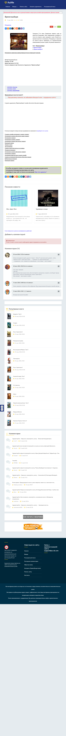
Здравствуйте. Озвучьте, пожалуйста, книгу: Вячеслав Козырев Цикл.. (32, 438)
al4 (24, 254)
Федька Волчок (17, 412)
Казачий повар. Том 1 (19, 376)
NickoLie (26, 266)
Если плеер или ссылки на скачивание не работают (18, 231)
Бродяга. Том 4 (17, 314)
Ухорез (15, 323)
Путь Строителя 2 (18, 332)
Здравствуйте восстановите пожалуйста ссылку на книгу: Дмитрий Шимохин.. (34, 446)
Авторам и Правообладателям (32, 568)
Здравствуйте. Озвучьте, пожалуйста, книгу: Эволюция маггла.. (30, 505)
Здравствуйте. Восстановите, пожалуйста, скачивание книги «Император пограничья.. (32, 498)
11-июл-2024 (10, 20)
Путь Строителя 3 (18, 367)
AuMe (9, 2)
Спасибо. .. (16, 460)
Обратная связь (28, 564)
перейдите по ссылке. (42, 130)
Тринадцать (16, 358)
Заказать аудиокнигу (36, 6)
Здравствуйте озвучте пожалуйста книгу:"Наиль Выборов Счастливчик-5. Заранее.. (35, 468)
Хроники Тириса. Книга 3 (20, 420)
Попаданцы (8, 25)
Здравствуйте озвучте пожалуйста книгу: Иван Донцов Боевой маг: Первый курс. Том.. (36, 453)
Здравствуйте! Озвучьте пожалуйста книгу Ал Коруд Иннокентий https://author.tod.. (35, 489)
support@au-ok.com (51, 551)
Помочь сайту (28, 571)
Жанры (14, 6)
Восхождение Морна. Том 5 (20, 349)
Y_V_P (24, 291)
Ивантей (26, 282)
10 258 (21, 20)
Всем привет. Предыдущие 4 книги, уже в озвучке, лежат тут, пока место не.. (33, 482)
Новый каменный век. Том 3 (21, 403)
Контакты (27, 575)
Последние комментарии (31, 561)
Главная (8, 6)
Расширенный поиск (49, 6)
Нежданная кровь (18, 340)
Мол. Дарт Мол (11, 209)
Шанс (14, 394)
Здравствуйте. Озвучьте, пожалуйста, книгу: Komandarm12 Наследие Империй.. (35, 475)
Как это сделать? (41, 172)
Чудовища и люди (42, 209)
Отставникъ (16, 385)
